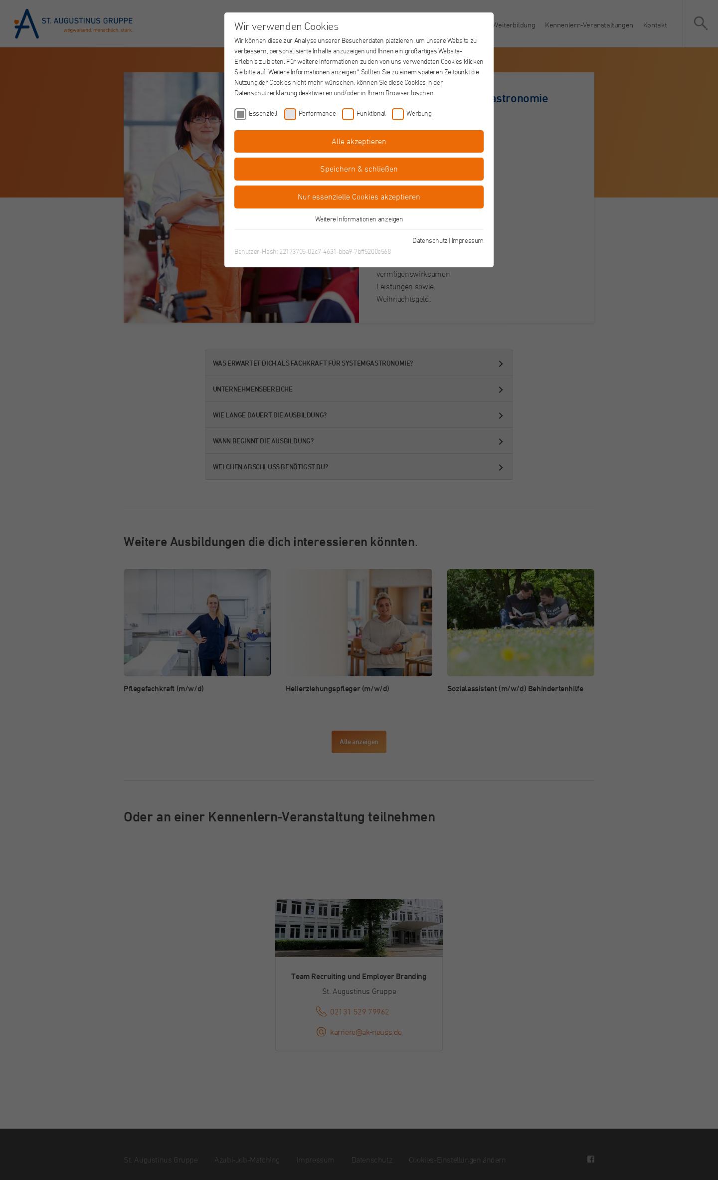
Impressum (468, 240)
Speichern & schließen (359, 168)
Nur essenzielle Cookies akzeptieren (359, 196)
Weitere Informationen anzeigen (359, 218)
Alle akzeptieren (359, 141)
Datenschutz (430, 240)
